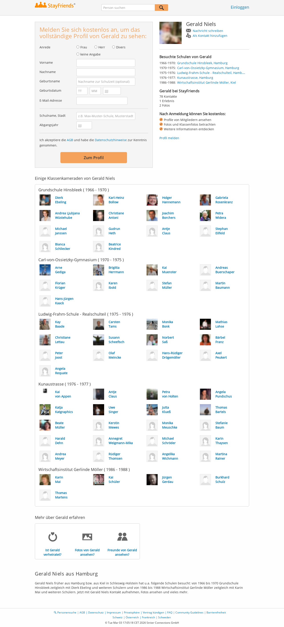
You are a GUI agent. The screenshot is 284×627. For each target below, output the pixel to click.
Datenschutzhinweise (111, 140)
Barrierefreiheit (216, 612)
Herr (101, 47)
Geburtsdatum (50, 90)
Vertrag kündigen (153, 612)
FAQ (169, 612)
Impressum (114, 612)
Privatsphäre (132, 612)
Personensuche (66, 612)
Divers (120, 47)
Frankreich (148, 617)
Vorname (46, 62)
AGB (70, 140)
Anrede (45, 47)
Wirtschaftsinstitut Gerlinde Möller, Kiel (206, 82)
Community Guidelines (189, 612)
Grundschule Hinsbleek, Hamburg (202, 63)
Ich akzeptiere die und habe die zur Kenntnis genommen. (93, 142)
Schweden (164, 617)
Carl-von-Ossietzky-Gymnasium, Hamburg (208, 68)
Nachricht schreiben (208, 31)
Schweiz (118, 617)
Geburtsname (50, 81)
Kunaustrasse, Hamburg (195, 77)
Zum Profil (94, 157)
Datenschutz (96, 612)
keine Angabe (90, 54)
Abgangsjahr (49, 125)
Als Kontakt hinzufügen (210, 36)
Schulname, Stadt (53, 115)
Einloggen (240, 7)
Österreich (132, 617)
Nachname (48, 72)
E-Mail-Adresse (51, 100)
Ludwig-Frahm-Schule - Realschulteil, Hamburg (212, 73)
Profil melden (169, 138)
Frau (83, 47)
